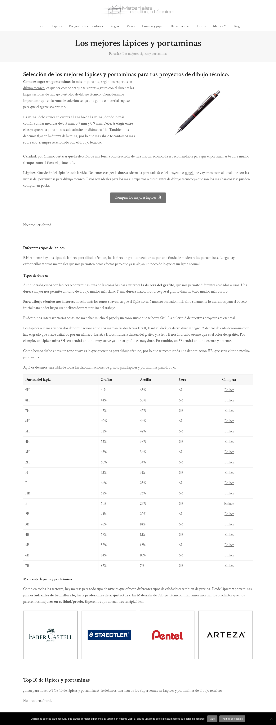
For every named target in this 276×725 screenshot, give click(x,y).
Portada (114, 53)
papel (189, 172)
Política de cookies (232, 718)
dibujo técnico (34, 88)
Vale (212, 718)
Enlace (229, 389)
